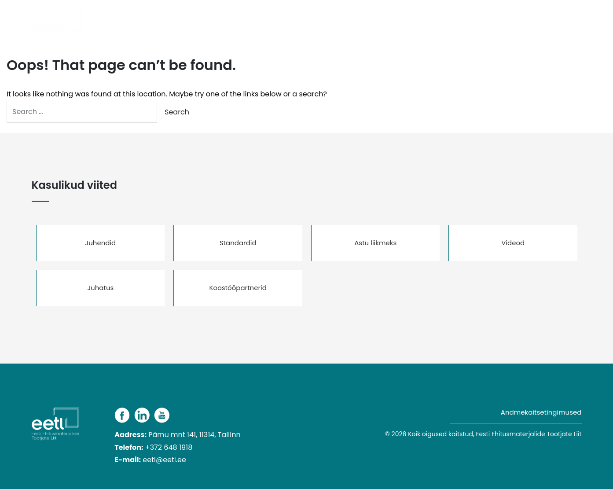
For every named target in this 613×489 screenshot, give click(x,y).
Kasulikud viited (504, 28)
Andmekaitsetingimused (541, 412)
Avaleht (250, 28)
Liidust (449, 28)
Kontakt (562, 28)
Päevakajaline (299, 28)
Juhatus (100, 287)
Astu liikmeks (375, 242)
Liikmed (412, 28)
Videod (513, 242)
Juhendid (100, 242)
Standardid (238, 242)
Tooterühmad (358, 28)
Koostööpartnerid (238, 287)
